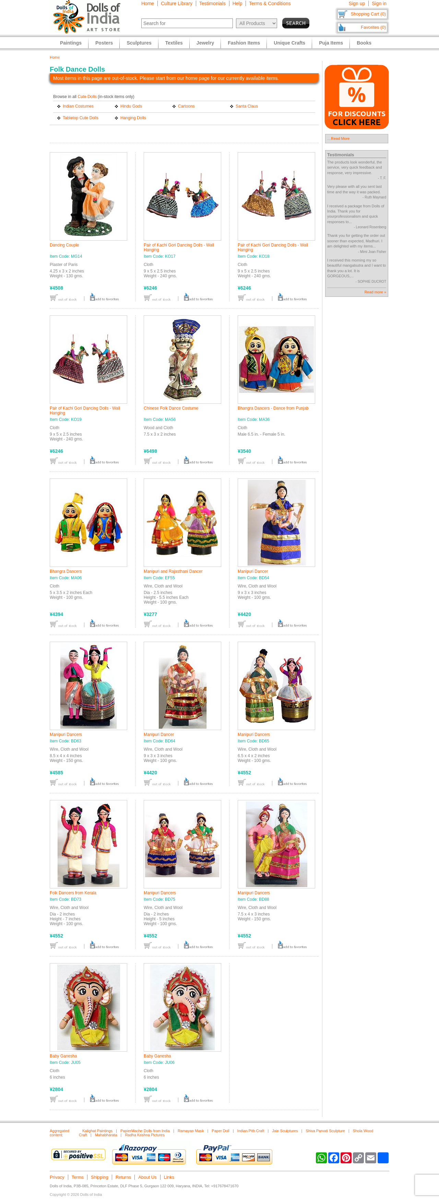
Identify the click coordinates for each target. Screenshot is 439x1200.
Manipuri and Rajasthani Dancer (173, 571)
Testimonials (212, 3)
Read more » (375, 292)
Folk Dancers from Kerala (73, 892)
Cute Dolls (87, 96)
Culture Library (176, 3)
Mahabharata (106, 1135)
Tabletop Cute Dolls (80, 118)
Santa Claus (247, 106)
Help (237, 3)
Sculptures (139, 43)
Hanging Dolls (133, 118)
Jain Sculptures (285, 1131)
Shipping (99, 1177)
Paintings (71, 43)
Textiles (174, 43)
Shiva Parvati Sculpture (325, 1131)
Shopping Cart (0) (368, 13)
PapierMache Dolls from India (145, 1131)
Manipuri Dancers (66, 734)
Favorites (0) (373, 27)
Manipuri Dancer (253, 571)
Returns (123, 1177)
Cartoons (186, 106)
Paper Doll (220, 1131)
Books (364, 43)
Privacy (57, 1177)
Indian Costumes (78, 106)
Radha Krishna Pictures (145, 1135)
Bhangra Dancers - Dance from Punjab (273, 408)
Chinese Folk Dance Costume (171, 408)
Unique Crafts (289, 43)
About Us (147, 1177)
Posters (104, 43)
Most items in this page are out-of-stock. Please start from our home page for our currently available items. (166, 78)
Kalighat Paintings (97, 1131)
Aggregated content (59, 1133)
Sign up (357, 3)
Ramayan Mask (191, 1131)
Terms (78, 1177)
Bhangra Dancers (66, 571)
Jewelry (205, 43)
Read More (340, 138)
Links (169, 1177)
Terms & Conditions (269, 3)
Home (147, 3)
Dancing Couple (64, 245)
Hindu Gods (131, 106)
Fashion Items (244, 43)
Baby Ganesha (63, 1056)
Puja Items (331, 43)
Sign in (379, 3)
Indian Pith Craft (250, 1131)
